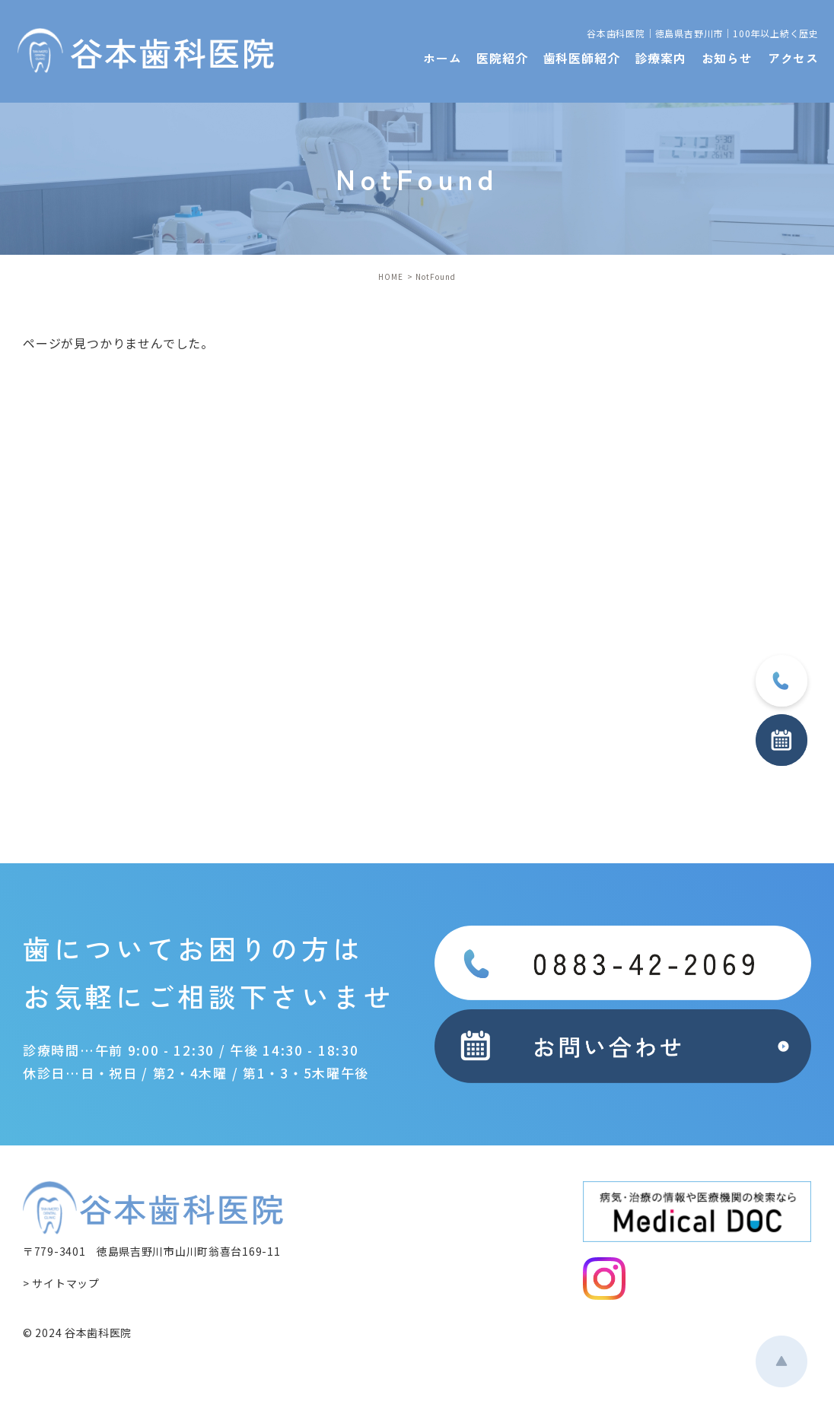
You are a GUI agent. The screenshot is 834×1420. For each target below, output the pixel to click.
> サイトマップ (61, 1283)
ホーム (442, 58)
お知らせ (727, 58)
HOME (390, 276)
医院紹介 (501, 58)
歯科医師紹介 (581, 58)
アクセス (793, 58)
